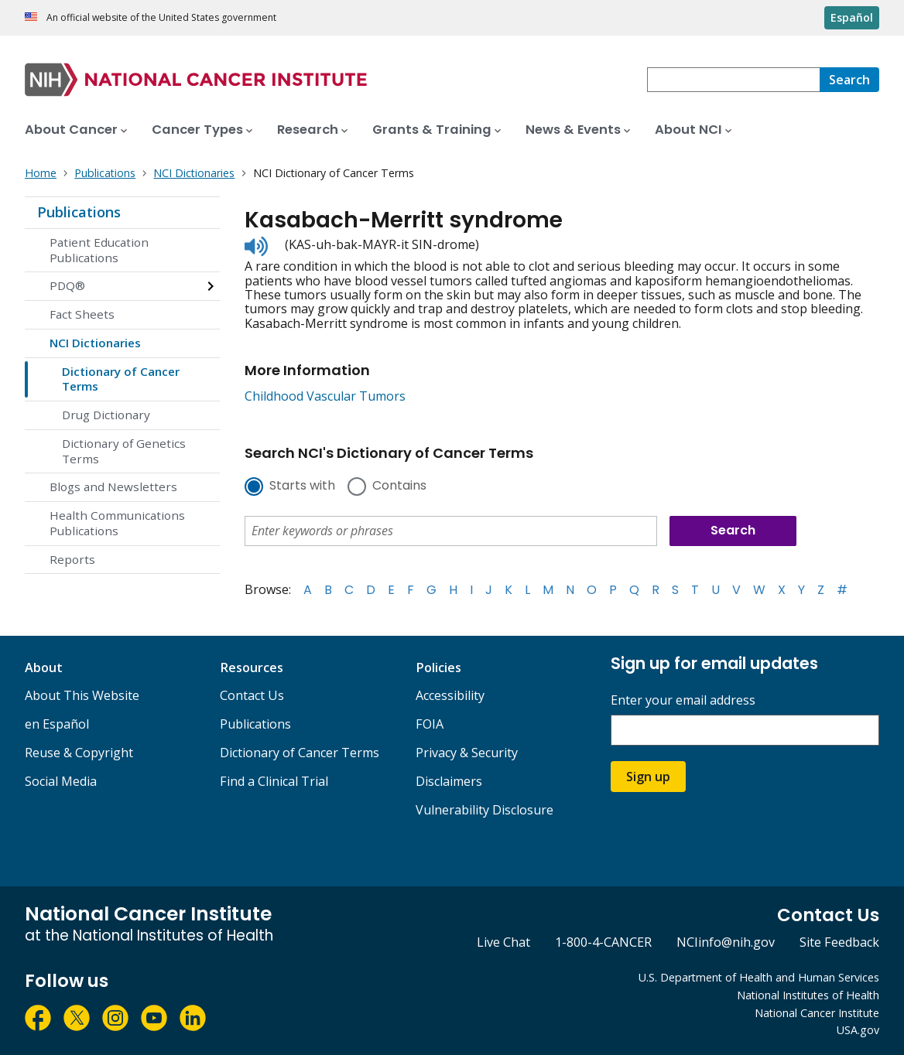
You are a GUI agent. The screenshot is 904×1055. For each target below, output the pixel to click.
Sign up (648, 776)
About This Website (82, 695)
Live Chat (503, 942)
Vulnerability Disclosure (484, 809)
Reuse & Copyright (79, 752)
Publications (79, 212)
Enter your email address (683, 700)
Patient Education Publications (99, 249)
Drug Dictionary (106, 414)
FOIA (429, 723)
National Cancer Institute (817, 1012)
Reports (72, 559)
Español (851, 17)
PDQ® (67, 285)
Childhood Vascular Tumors (325, 396)
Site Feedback (839, 942)
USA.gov (858, 1030)
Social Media (61, 781)
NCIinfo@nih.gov (725, 942)
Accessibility (450, 695)
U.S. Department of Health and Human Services (759, 977)
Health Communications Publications (117, 522)
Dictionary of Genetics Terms (124, 450)
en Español (57, 723)
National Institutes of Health (808, 995)
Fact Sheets (82, 314)
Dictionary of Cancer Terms (121, 379)
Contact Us (252, 695)
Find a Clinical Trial (274, 781)
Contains (399, 486)
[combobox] (733, 79)
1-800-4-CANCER (603, 942)
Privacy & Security (467, 752)
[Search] (849, 79)
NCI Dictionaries (95, 342)
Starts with (302, 486)
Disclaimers (449, 781)
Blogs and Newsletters (113, 486)
